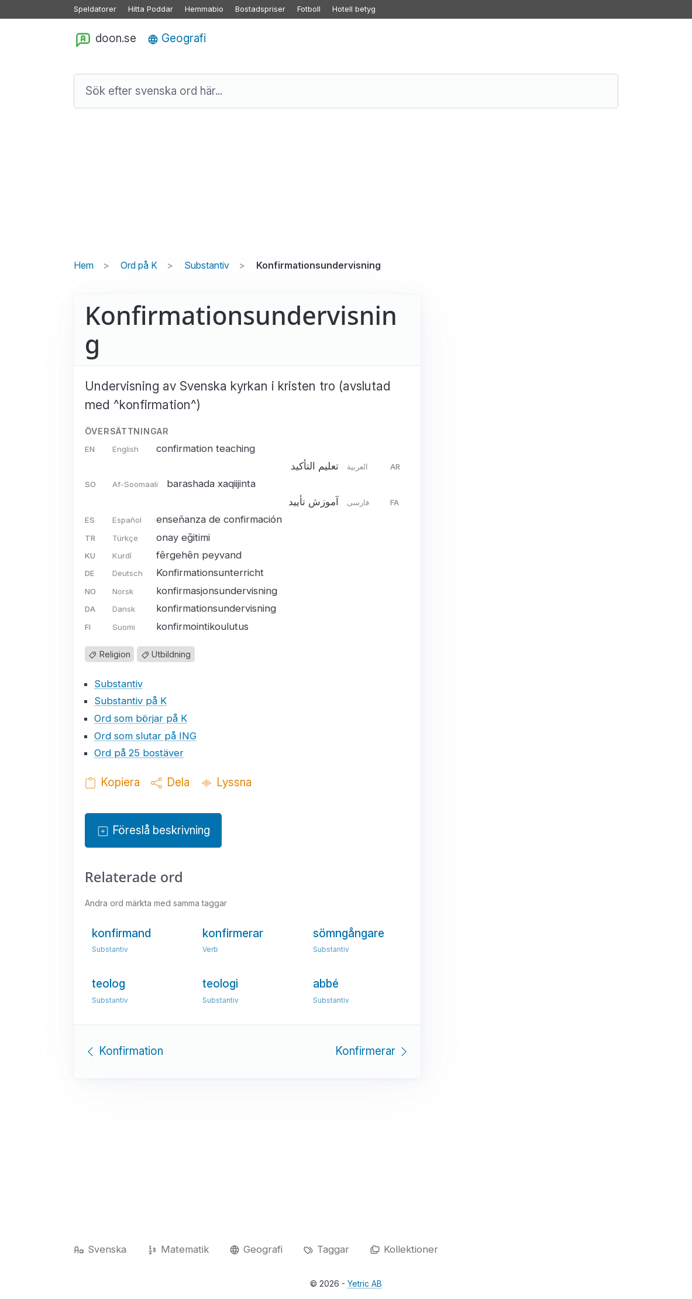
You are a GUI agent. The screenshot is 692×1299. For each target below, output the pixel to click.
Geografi (176, 38)
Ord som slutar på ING (145, 736)
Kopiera (112, 782)
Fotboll (309, 8)
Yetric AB (364, 1283)
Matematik (178, 1249)
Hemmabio (204, 8)
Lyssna (226, 782)
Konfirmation (124, 1051)
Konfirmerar (372, 1051)
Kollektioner (404, 1249)
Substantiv (206, 265)
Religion (109, 654)
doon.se (105, 39)
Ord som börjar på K (140, 718)
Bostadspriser (260, 8)
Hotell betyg (354, 8)
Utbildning (166, 654)
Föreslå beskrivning (153, 831)
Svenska (100, 1249)
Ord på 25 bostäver (139, 753)
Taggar (326, 1249)
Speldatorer (95, 8)
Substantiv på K (130, 701)
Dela (170, 782)
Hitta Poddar (150, 8)
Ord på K (139, 265)
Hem (84, 265)
